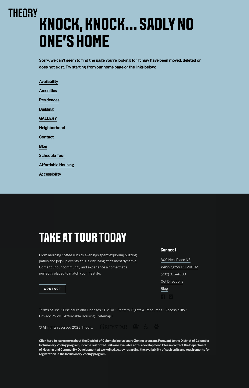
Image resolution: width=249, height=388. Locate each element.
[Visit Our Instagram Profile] (171, 298)
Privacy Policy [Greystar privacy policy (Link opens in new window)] (50, 316)
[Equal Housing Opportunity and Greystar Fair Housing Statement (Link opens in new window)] (136, 329)
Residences (49, 100)
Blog (43, 146)
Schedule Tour (52, 155)
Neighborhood (52, 128)
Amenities (48, 90)
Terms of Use (49, 310)
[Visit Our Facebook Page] (163, 298)
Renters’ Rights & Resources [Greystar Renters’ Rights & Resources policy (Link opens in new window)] (139, 310)
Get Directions (172, 281)
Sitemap (104, 316)
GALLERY (48, 118)
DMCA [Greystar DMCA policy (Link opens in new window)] (109, 310)
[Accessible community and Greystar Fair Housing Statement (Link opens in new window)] (146, 328)
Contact (46, 137)
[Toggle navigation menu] (236, 11)
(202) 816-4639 (173, 274)
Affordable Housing (56, 165)
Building (46, 109)
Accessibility (50, 174)
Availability (48, 81)
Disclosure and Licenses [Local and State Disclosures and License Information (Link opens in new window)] (82, 310)
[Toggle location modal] (13, 375)
